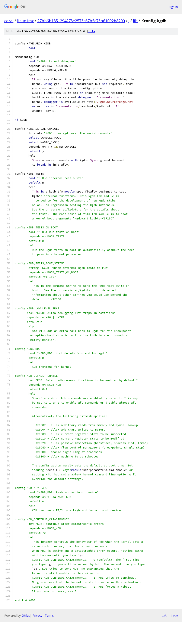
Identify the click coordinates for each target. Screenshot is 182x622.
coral (8, 20)
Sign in (173, 7)
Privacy (37, 615)
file (91, 31)
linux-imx (25, 20)
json (174, 615)
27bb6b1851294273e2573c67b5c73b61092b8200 (81, 20)
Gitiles (26, 615)
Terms (49, 615)
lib (135, 20)
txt (164, 615)
